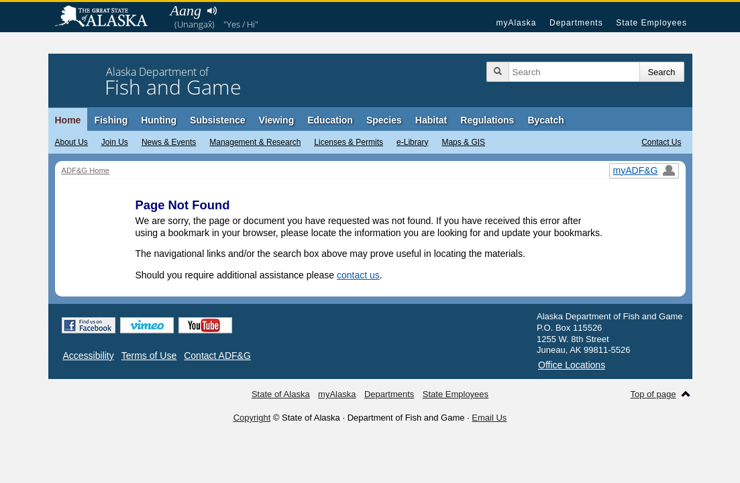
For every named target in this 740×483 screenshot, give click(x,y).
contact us (358, 275)
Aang (185, 10)
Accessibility (88, 355)
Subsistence (217, 120)
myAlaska (516, 23)
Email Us (489, 418)
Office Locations (571, 365)
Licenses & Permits (348, 142)
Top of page (653, 394)
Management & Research (255, 142)
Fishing (110, 120)
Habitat (431, 120)
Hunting (158, 120)
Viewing (277, 120)
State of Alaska (108, 17)
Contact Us (661, 142)
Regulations (487, 120)
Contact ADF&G (217, 355)
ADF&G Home (86, 170)
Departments (576, 23)
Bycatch (545, 120)
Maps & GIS (463, 142)
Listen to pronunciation (212, 10)
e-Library (412, 142)
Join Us (114, 142)
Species (384, 120)
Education (330, 120)
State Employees (651, 23)
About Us (71, 142)
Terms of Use (148, 355)
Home (68, 120)
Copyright (252, 418)
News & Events (169, 142)
